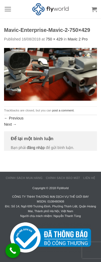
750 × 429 (54, 39)
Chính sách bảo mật (63, 177)
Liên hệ (89, 177)
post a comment (63, 110)
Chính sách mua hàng (24, 177)
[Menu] (8, 9)
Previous (13, 118)
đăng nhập (36, 147)
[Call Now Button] (12, 250)
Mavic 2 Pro (78, 39)
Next (10, 124)
